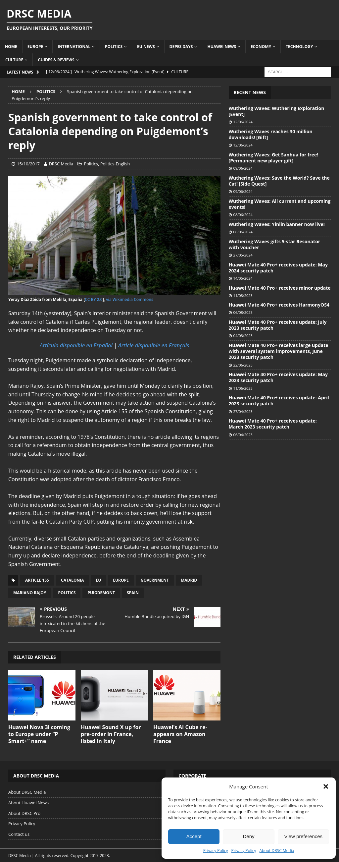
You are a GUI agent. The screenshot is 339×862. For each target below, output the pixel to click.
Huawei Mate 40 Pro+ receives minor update (280, 288)
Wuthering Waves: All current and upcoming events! (280, 204)
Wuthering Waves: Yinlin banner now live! (277, 224)
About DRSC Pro (24, 813)
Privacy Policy (215, 850)
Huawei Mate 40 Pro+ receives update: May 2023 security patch (278, 377)
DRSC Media (61, 164)
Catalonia (72, 580)
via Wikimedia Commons (129, 299)
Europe (35, 46)
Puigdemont (101, 593)
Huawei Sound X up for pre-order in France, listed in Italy (111, 734)
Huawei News (221, 46)
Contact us (18, 834)
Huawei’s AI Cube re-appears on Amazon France (180, 734)
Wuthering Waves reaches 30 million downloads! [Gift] (271, 134)
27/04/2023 (243, 411)
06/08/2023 (243, 312)
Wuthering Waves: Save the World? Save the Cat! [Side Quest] (279, 181)
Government (155, 580)
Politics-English (115, 164)
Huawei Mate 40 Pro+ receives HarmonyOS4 (279, 305)
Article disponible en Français (153, 345)
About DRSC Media (277, 850)
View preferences (303, 836)
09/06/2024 (243, 168)
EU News (146, 46)
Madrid (189, 580)
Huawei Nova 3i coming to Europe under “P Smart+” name (39, 734)
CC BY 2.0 (93, 299)
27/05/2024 (243, 255)
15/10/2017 (28, 164)
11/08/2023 (243, 295)
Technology (299, 46)
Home (11, 46)
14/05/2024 (243, 278)
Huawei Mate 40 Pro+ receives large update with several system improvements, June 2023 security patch (278, 351)
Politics (113, 46)
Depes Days (181, 46)
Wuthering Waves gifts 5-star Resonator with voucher (274, 244)
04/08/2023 (243, 335)
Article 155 (37, 580)
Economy (261, 46)
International (74, 46)
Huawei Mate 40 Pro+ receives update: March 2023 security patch (273, 424)
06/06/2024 (243, 231)
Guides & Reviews (56, 60)
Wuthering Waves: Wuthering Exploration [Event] (276, 111)
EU (98, 580)
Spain (133, 593)
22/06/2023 (243, 365)
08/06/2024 (243, 214)
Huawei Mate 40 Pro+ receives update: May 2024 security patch (278, 267)
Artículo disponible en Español (76, 345)
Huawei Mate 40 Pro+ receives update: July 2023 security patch (278, 325)
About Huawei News (28, 803)
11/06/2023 (243, 388)
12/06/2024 (243, 121)
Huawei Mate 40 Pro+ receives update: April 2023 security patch (279, 400)
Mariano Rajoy (29, 593)
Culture (14, 60)
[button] (325, 786)
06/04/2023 (243, 434)
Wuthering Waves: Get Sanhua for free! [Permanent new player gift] (273, 157)
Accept (194, 836)
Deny (248, 836)
